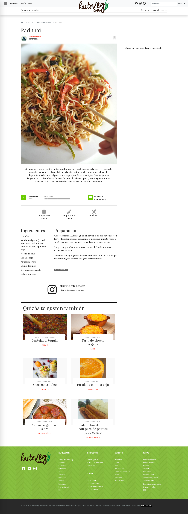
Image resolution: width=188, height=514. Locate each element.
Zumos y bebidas (149, 475)
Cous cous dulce (45, 385)
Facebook (62, 478)
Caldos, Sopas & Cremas (45, 337)
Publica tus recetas (30, 10)
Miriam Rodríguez (35, 37)
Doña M (45, 345)
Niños (117, 475)
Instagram (62, 484)
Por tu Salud (91, 481)
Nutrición (119, 453)
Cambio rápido (92, 466)
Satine (92, 349)
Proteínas (118, 460)
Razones (90, 474)
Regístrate (26, 3)
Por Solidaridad (92, 490)
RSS (59, 490)
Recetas (31, 22)
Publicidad (62, 469)
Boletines (62, 466)
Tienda (60, 472)
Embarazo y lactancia (123, 472)
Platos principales (44, 22)
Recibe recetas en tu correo (153, 10)
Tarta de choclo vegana (93, 342)
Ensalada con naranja (93, 385)
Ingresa (14, 3)
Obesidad (118, 478)
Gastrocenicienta (93, 437)
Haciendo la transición (95, 463)
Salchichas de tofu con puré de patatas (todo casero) (93, 429)
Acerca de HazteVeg (65, 460)
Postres (146, 466)
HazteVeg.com (63, 453)
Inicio (23, 22)
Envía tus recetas (149, 487)
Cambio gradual (92, 460)
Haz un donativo (64, 487)
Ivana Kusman (93, 389)
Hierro (117, 466)
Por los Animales (93, 484)
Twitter (61, 481)
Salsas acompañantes (151, 478)
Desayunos (147, 472)
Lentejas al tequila (45, 340)
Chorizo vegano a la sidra (45, 427)
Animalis (61, 475)
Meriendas (147, 469)
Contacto (61, 463)
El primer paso (92, 453)
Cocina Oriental (148, 481)
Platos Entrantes (149, 463)
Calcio (117, 463)
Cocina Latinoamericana (152, 484)
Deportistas (119, 481)
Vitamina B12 (119, 469)
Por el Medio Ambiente (95, 487)
